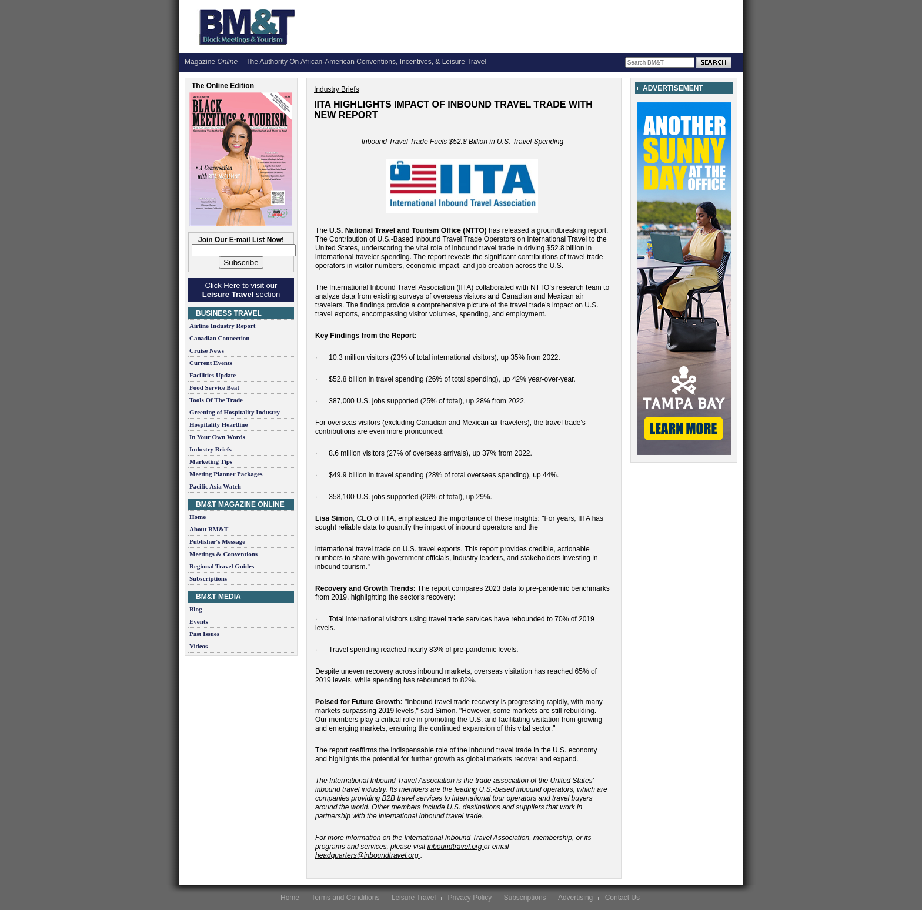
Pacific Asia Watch (215, 486)
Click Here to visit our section (241, 290)
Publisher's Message (217, 541)
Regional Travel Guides (221, 566)
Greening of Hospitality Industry (234, 412)
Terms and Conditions (345, 898)
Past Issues (204, 633)
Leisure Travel (414, 898)
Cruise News (206, 350)
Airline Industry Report (222, 325)
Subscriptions (208, 578)
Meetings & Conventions (223, 553)
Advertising (575, 898)
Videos (198, 646)
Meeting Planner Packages (225, 473)
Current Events (210, 362)
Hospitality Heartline (218, 424)
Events (198, 621)
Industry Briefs (210, 449)
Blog (195, 609)
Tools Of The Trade (216, 399)
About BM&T (208, 529)
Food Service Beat (214, 387)
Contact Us (622, 898)
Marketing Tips (210, 461)
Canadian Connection (219, 338)
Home (197, 516)
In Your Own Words (217, 436)
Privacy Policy (469, 898)
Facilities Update (212, 375)
